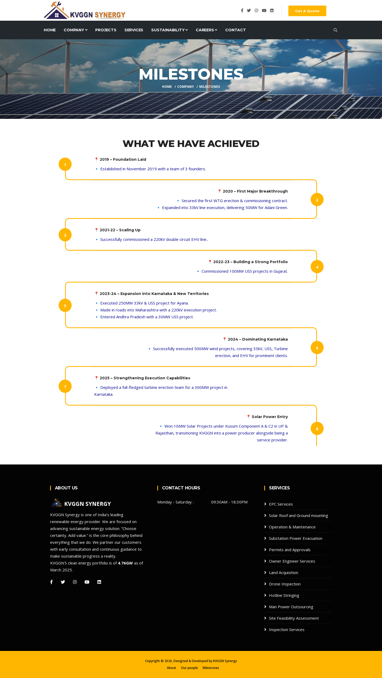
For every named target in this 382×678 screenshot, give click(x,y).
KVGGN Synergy (225, 661)
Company (75, 30)
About (171, 668)
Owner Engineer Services (292, 561)
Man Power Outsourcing (291, 606)
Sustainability (169, 30)
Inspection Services (287, 629)
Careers (206, 30)
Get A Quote (307, 11)
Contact (235, 30)
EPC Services (281, 504)
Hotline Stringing (284, 595)
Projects (105, 30)
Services (133, 30)
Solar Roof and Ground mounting (298, 515)
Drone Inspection (285, 583)
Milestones (211, 668)
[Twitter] (62, 582)
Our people (189, 668)
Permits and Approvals (290, 549)
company (185, 86)
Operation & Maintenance (292, 526)
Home (50, 30)
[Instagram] (75, 582)
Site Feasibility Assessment (294, 618)
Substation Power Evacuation (295, 538)
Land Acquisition (283, 572)
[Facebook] (51, 582)
